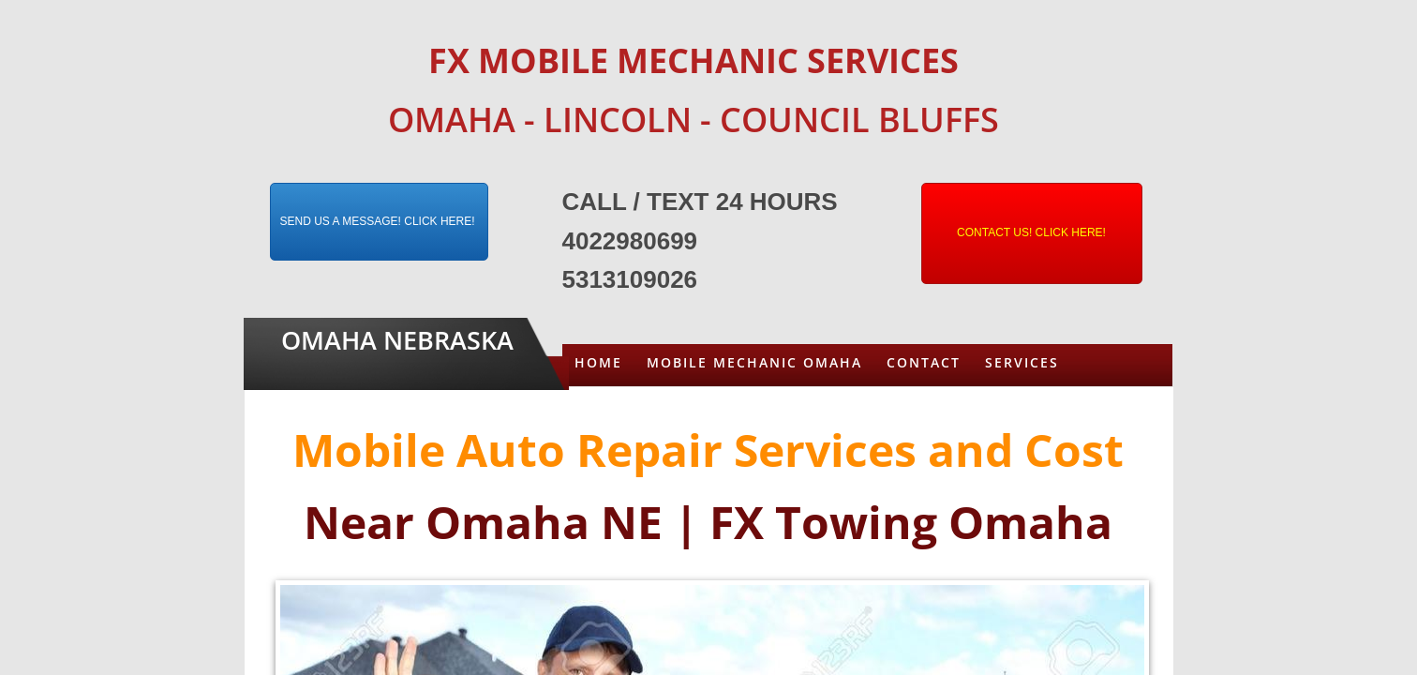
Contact (924, 362)
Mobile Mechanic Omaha (754, 362)
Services (1022, 362)
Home (598, 362)
